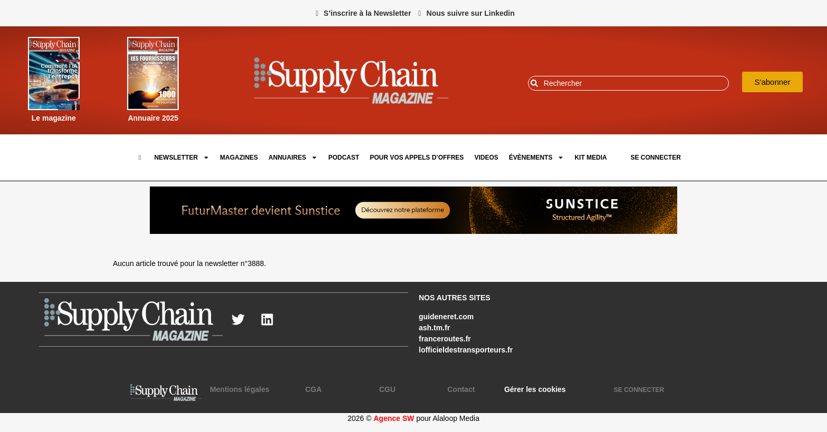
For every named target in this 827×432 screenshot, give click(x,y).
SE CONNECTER (655, 157)
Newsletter (181, 157)
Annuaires (293, 157)
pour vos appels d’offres (417, 157)
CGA (313, 389)
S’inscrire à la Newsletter (367, 13)
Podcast (343, 157)
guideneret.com (446, 316)
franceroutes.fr (445, 339)
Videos (486, 157)
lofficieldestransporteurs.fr (466, 350)
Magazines (239, 157)
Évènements (536, 157)
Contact (461, 389)
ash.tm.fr (434, 327)
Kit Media (590, 157)
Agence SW (393, 418)
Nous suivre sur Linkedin (471, 13)
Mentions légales (240, 389)
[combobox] (628, 83)
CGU (387, 389)
